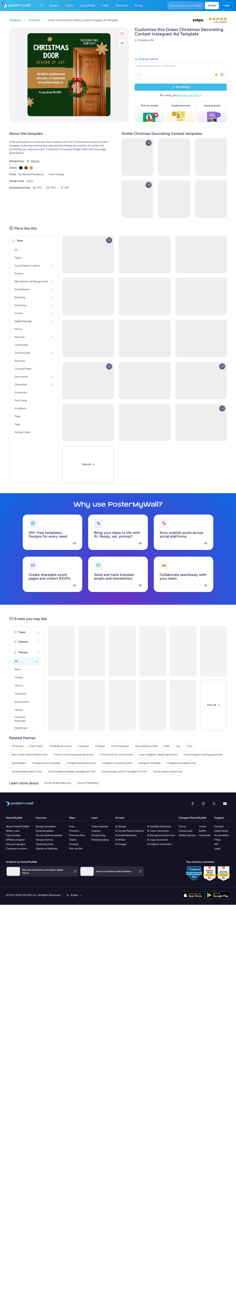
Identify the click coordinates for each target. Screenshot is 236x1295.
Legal (217, 910)
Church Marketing (87, 844)
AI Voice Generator (158, 892)
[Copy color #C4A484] (31, 168)
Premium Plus (77, 896)
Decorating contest (146, 807)
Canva (182, 888)
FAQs (217, 901)
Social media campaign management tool (71, 833)
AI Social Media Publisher (129, 892)
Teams (73, 901)
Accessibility (221, 896)
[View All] (88, 464)
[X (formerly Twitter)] (214, 865)
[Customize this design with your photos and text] (68, 74)
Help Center (221, 892)
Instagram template (149, 824)
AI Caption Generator (159, 905)
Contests (83, 807)
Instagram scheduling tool (117, 824)
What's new (12, 892)
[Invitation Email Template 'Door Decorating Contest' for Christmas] (61, 651)
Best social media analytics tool (29, 816)
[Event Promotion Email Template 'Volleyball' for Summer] (152, 705)
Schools (74, 905)
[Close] (213, 705)
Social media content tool (167, 833)
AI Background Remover (161, 896)
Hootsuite (205, 896)
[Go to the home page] (15, 5)
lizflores (35, 161)
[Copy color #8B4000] (26, 168)
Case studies (13, 896)
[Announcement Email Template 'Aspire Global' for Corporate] (152, 651)
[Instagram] (203, 865)
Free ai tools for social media (116, 816)
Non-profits (76, 910)
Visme (202, 888)
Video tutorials (99, 888)
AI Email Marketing (125, 896)
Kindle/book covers (61, 807)
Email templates (45, 892)
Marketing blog (100, 901)
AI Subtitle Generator (159, 888)
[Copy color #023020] (21, 168)
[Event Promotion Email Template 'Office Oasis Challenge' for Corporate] (122, 705)
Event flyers (36, 807)
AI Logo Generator (157, 901)
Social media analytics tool (27, 833)
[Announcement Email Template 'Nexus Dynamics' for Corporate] (183, 651)
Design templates (46, 888)
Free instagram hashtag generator (203, 816)
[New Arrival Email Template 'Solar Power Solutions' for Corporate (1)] (213, 651)
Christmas (17, 807)
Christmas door (120, 807)
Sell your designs (15, 905)
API (216, 905)
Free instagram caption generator (158, 816)
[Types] (38, 632)
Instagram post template (46, 824)
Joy (178, 807)
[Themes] (38, 652)
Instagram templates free (181, 824)
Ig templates (19, 824)
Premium (74, 892)
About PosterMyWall (17, 888)
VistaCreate (185, 892)
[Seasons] (38, 641)
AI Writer (120, 901)
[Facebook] (192, 865)
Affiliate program (15, 901)
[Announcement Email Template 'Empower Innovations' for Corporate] (122, 651)
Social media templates (49, 896)
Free (71, 888)
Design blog (98, 896)
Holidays (100, 807)
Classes (95, 892)
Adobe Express (187, 896)
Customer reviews (16, 910)
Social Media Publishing (57, 844)
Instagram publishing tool (81, 824)
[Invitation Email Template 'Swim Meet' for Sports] (91, 705)
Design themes (44, 901)
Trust (189, 807)
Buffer (202, 892)
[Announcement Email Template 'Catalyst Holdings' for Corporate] (91, 651)
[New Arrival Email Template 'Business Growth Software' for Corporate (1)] (61, 705)
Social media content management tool (124, 833)
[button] (122, 34)
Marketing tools (45, 905)
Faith (167, 807)
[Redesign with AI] (180, 68)
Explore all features (47, 910)
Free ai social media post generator (74, 816)
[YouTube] (225, 865)
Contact (219, 888)
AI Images (121, 905)
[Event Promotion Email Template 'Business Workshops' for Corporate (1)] (183, 705)
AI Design (120, 888)
